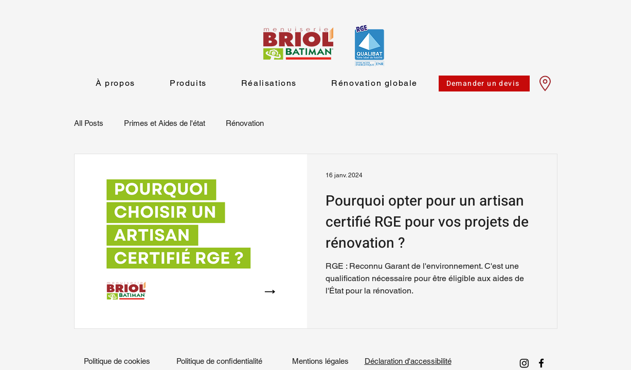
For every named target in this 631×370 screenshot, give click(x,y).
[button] (188, 83)
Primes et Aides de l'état (164, 123)
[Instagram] (524, 363)
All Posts (88, 123)
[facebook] (541, 363)
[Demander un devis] (484, 83)
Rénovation (245, 123)
